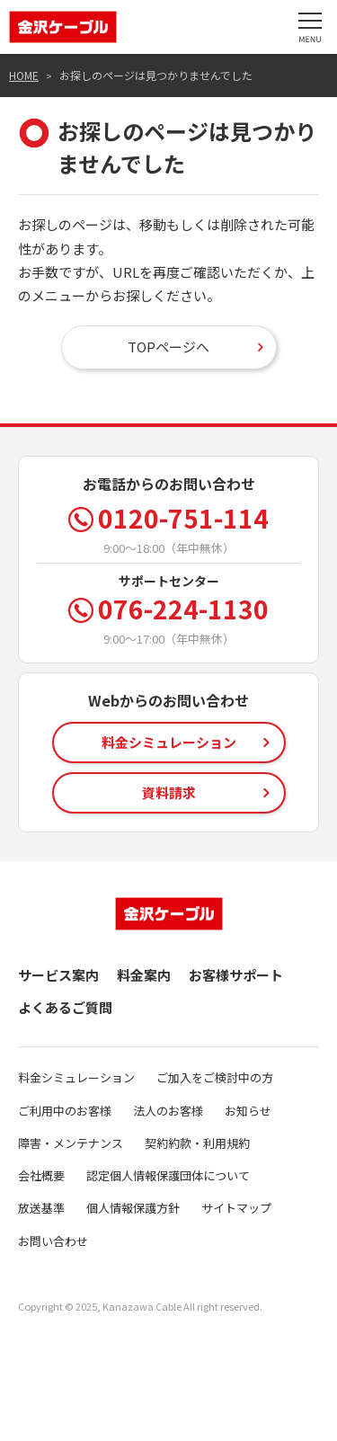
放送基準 (41, 1207)
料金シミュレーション (76, 1077)
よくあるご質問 (65, 1007)
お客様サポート (236, 974)
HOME (24, 75)
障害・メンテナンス (70, 1143)
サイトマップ (236, 1207)
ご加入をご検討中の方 (214, 1077)
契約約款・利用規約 (197, 1143)
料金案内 (144, 974)
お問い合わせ (53, 1241)
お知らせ (248, 1110)
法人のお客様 (168, 1110)
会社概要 (41, 1175)
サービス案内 (58, 974)
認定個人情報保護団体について (168, 1175)
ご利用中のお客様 (64, 1110)
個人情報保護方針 (133, 1207)
